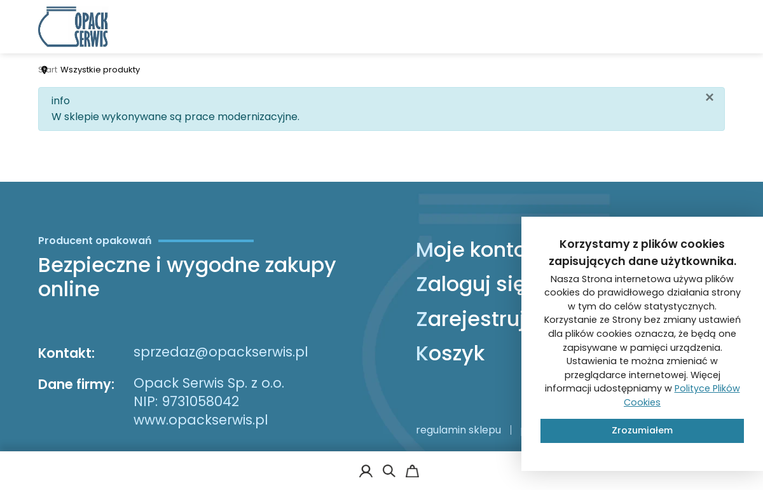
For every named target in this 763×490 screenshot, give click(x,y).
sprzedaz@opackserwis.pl (221, 352)
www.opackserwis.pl (201, 420)
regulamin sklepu (458, 430)
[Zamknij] (709, 97)
